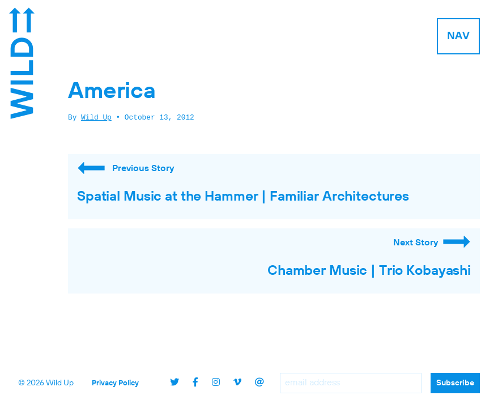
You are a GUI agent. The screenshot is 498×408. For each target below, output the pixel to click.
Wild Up (96, 118)
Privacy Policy (115, 383)
